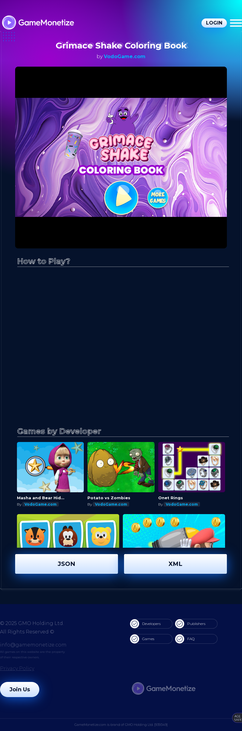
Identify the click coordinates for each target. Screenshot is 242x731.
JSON (66, 563)
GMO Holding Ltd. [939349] (146, 725)
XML (175, 563)
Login (214, 23)
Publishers (190, 623)
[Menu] (236, 23)
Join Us (19, 689)
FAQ (185, 638)
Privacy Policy (17, 668)
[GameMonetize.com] (37, 23)
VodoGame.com (125, 56)
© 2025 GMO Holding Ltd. (32, 623)
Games (142, 638)
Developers (145, 623)
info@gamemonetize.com (33, 645)
